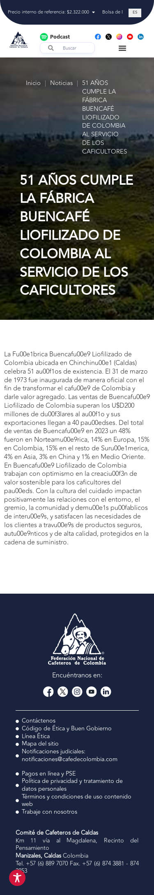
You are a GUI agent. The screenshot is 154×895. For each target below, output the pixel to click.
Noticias (61, 83)
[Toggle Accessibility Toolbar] (17, 878)
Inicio (33, 83)
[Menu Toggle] (122, 48)
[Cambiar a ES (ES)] (135, 13)
